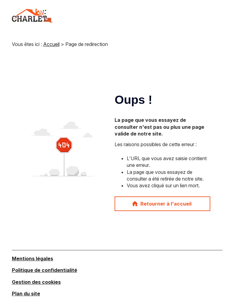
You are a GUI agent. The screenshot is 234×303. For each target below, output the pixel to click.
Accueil (51, 44)
